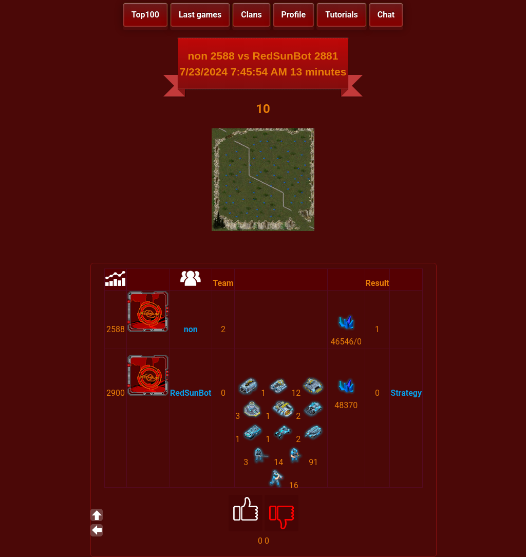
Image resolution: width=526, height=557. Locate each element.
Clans (251, 15)
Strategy (406, 393)
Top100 (145, 15)
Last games (200, 15)
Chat (386, 15)
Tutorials (341, 15)
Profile (293, 15)
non (191, 329)
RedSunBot (190, 393)
